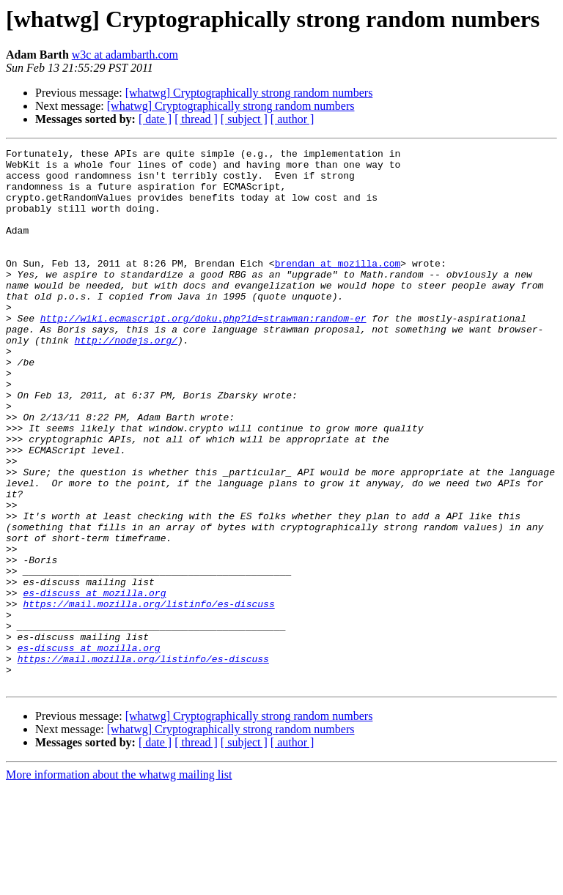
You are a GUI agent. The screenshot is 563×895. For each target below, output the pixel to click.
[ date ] (155, 119)
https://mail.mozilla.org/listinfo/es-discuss (148, 695)
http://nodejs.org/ (126, 379)
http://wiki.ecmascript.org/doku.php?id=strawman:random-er (203, 353)
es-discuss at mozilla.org (94, 682)
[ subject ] (244, 119)
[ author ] (292, 119)
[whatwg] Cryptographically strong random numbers (249, 92)
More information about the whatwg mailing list (119, 882)
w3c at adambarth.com (125, 54)
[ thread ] (196, 119)
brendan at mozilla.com (338, 287)
